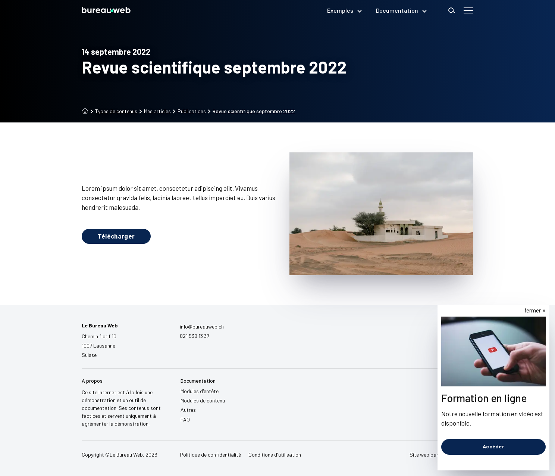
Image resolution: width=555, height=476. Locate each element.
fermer (533, 310)
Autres (188, 410)
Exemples (344, 10)
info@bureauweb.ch (202, 326)
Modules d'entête (200, 391)
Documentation (401, 10)
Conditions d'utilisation (274, 454)
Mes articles (155, 111)
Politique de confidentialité (210, 454)
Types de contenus (113, 111)
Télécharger (116, 236)
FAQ (185, 419)
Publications (189, 111)
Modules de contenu (203, 400)
